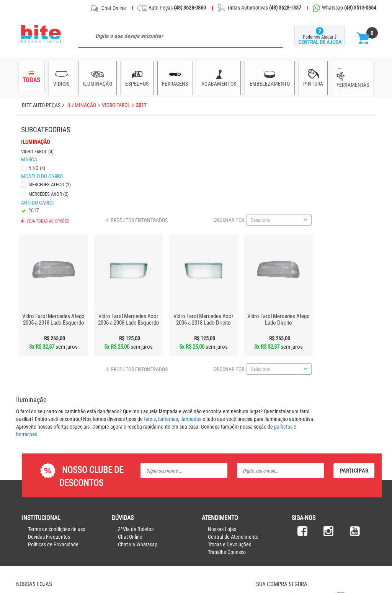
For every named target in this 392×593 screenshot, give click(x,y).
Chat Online (108, 8)
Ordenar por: (289, 105)
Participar (354, 356)
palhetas (343, 312)
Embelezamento (269, 76)
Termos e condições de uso (56, 415)
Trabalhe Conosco (227, 438)
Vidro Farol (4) (36, 149)
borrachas (86, 320)
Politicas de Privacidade (53, 430)
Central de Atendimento (233, 422)
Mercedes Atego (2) (48, 182)
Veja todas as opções (46, 218)
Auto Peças (171, 8)
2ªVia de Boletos (136, 415)
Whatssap (344, 8)
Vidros (60, 76)
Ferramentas (352, 77)
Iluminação (97, 76)
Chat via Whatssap (137, 430)
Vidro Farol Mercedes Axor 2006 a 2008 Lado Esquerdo (188, 205)
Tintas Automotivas (259, 8)
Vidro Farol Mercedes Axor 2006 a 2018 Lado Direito (264, 205)
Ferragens (174, 76)
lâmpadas (250, 305)
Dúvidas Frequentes (49, 422)
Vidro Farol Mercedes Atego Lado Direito (338, 205)
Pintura (313, 76)
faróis (210, 305)
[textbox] (180, 35)
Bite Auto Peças (41, 105)
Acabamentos (218, 76)
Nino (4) (35, 166)
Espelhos (136, 76)
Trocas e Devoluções (229, 430)
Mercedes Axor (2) (47, 192)
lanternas (228, 305)
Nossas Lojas (222, 415)
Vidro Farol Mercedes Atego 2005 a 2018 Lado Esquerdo (113, 205)
